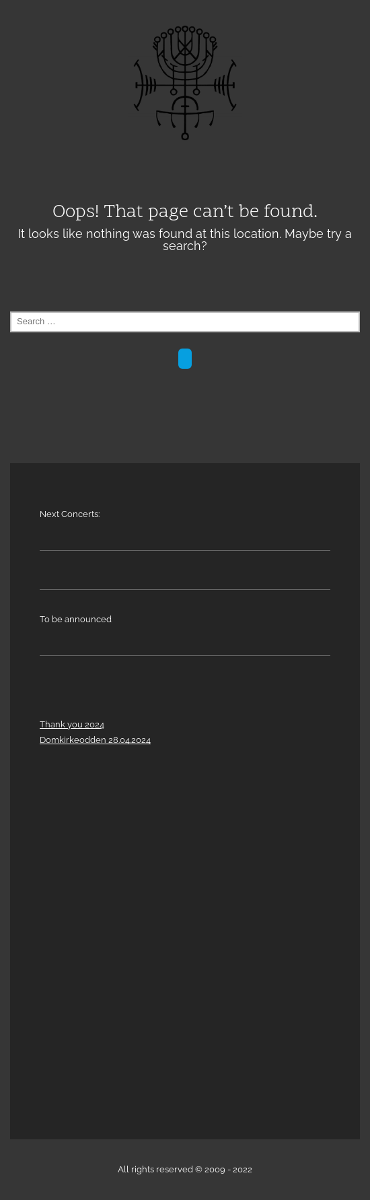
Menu (185, 171)
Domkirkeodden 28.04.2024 (95, 740)
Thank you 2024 (72, 724)
